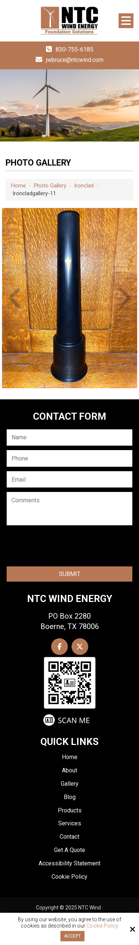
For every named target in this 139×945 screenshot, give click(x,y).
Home (18, 185)
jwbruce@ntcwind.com (74, 59)
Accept (72, 936)
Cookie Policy (102, 926)
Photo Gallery (50, 185)
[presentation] (62, 547)
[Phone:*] (69, 458)
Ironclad (84, 185)
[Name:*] (69, 437)
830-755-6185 (74, 49)
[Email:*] (69, 479)
